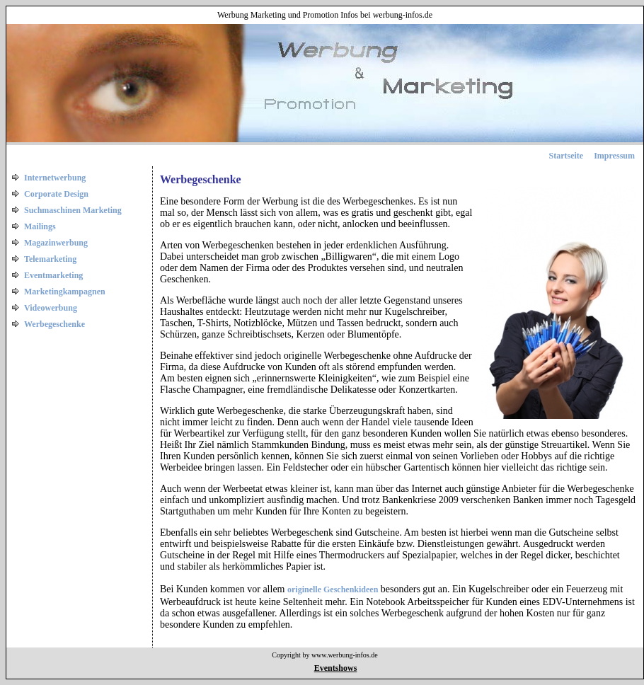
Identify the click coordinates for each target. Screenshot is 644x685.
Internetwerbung (55, 178)
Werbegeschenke (54, 324)
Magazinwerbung (56, 243)
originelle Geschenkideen (332, 589)
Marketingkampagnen (64, 292)
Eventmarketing (53, 275)
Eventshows (335, 668)
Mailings (40, 226)
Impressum (614, 156)
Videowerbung (50, 308)
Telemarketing (50, 259)
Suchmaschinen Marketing (73, 210)
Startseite (566, 156)
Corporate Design (56, 194)
